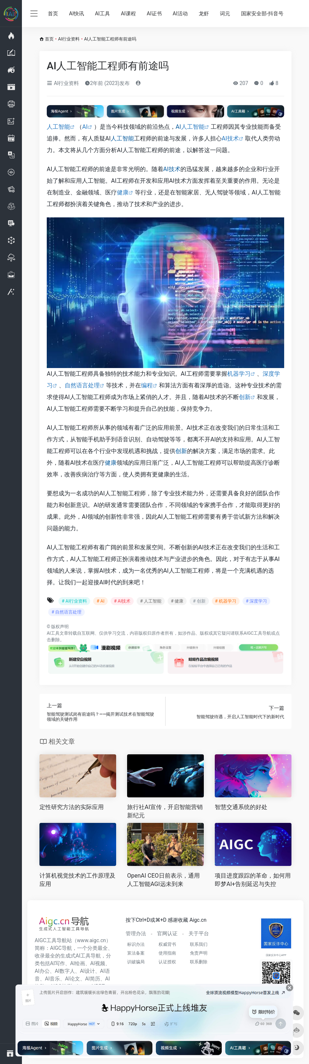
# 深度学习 (256, 601)
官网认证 (167, 933)
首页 (53, 13)
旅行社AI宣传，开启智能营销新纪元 (165, 811)
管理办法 (136, 933)
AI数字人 (65, 971)
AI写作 (57, 963)
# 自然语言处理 (66, 612)
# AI (100, 601)
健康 (123, 192)
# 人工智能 (150, 601)
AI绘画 (77, 963)
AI (85, 126)
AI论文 (72, 979)
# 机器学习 (225, 601)
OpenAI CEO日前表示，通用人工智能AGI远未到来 (163, 879)
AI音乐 (52, 979)
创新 (245, 397)
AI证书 (154, 13)
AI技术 (230, 138)
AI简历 (92, 979)
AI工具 (102, 13)
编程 (147, 385)
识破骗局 (136, 961)
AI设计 (87, 971)
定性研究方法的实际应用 (71, 807)
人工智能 (58, 126)
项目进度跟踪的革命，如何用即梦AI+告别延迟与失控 (253, 879)
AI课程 (128, 13)
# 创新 (199, 601)
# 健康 (177, 601)
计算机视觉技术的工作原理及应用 (77, 879)
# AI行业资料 (74, 601)
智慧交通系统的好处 (241, 807)
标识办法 (136, 944)
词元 (225, 13)
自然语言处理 (82, 385)
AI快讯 (76, 13)
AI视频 (97, 963)
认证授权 (167, 961)
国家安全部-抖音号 (262, 13)
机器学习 (239, 373)
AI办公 (42, 971)
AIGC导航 (61, 948)
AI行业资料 (69, 39)
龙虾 (204, 13)
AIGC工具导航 (257, 633)
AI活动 (180, 13)
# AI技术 (122, 601)
